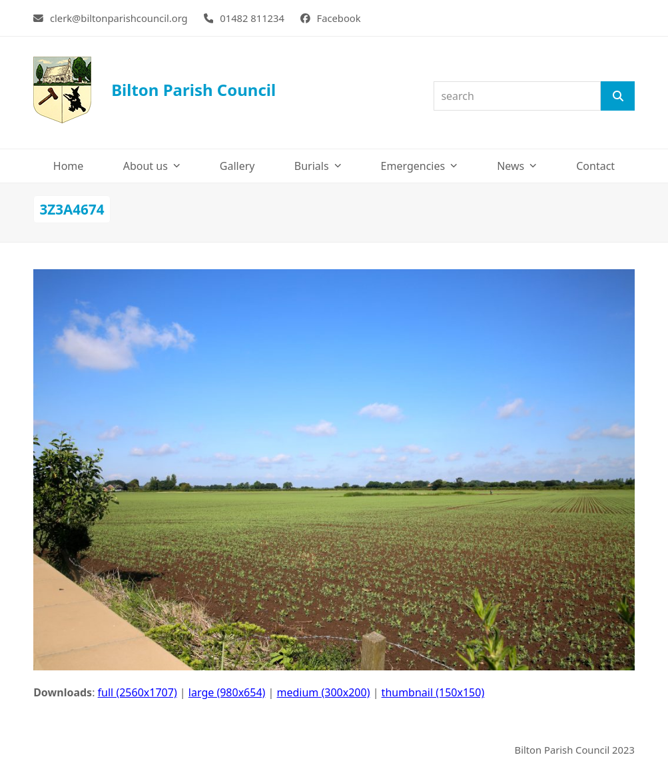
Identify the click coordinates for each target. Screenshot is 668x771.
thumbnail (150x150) (433, 692)
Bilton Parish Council (154, 90)
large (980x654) (227, 692)
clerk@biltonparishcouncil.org (119, 18)
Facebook (339, 18)
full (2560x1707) (137, 692)
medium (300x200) (323, 692)
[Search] (617, 96)
